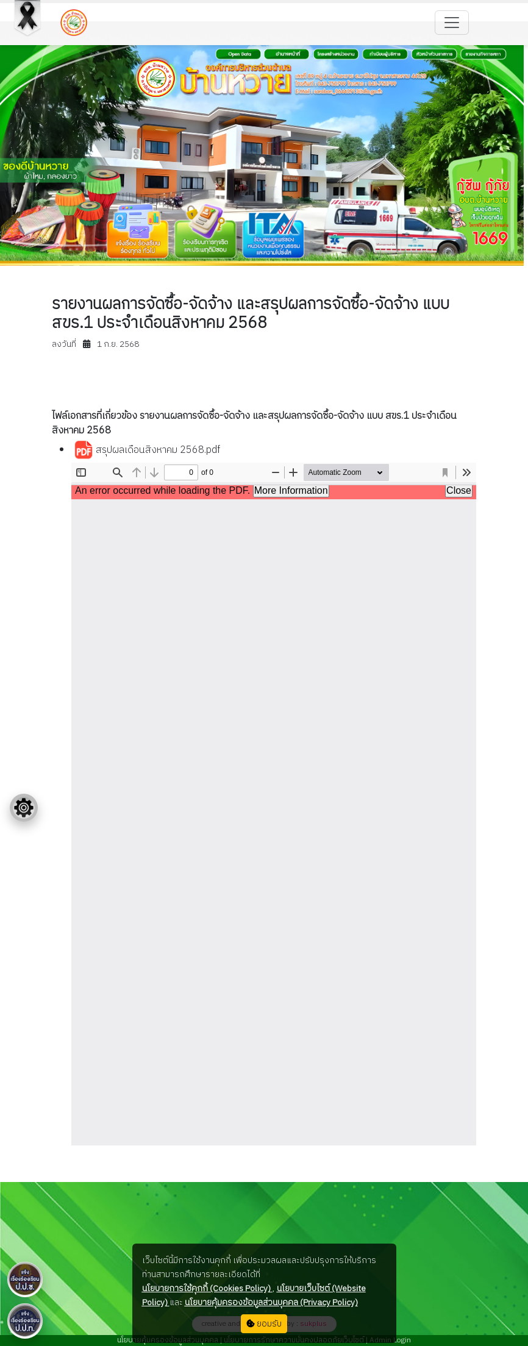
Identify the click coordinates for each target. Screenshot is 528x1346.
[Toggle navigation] (452, 22)
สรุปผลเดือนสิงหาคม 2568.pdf (147, 450)
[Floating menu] (24, 808)
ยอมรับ (264, 1324)
